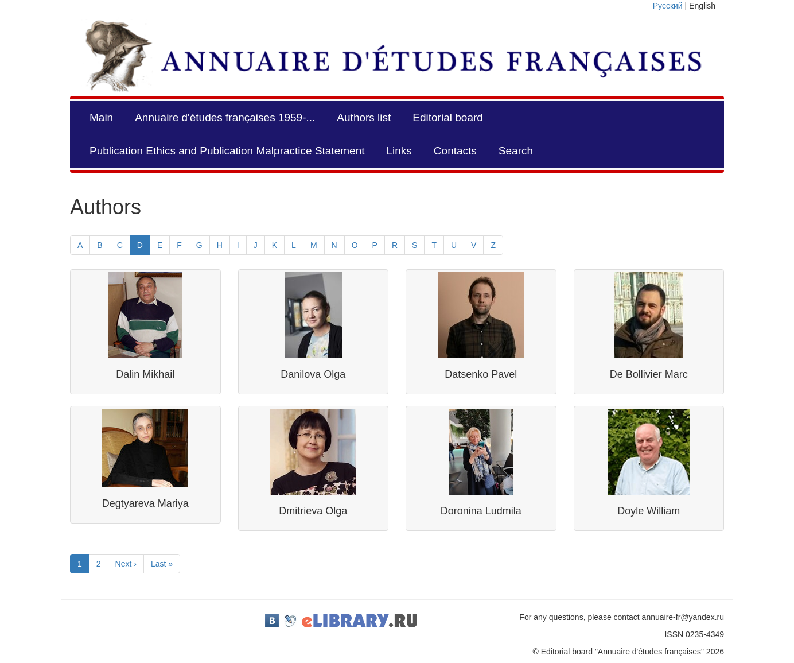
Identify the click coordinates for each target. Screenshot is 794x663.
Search (516, 151)
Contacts (455, 151)
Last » (162, 563)
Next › (126, 563)
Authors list (364, 117)
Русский (668, 5)
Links (398, 151)
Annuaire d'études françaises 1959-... (225, 117)
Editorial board (447, 117)
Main (101, 117)
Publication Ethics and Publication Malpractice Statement (226, 151)
